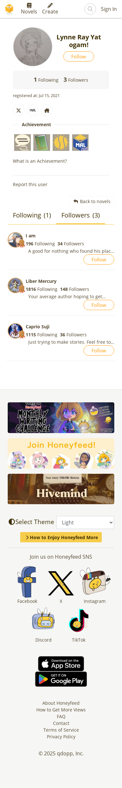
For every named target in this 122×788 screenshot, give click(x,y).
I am (31, 236)
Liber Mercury (41, 281)
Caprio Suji (37, 327)
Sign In (109, 8)
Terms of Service (61, 730)
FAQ (61, 716)
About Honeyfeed (61, 703)
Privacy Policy (61, 737)
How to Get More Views (61, 710)
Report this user (30, 184)
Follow (78, 56)
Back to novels (92, 201)
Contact (61, 723)
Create (50, 9)
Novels (29, 9)
